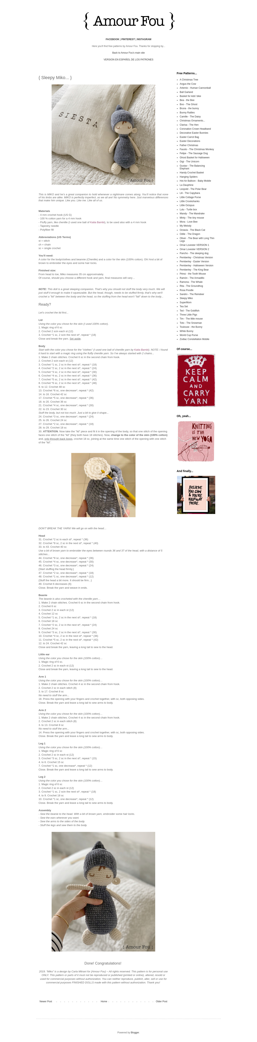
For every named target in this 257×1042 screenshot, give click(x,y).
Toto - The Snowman (191, 323)
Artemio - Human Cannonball (195, 87)
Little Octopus (187, 205)
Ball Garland (186, 92)
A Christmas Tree (189, 79)
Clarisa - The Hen (189, 124)
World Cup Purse (189, 335)
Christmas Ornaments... (192, 120)
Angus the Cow (188, 83)
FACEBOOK (112, 39)
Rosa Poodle (187, 290)
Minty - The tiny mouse (192, 217)
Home (104, 1001)
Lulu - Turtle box (188, 209)
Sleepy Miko (186, 298)
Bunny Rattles (187, 112)
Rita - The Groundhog (191, 286)
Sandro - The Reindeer (192, 294)
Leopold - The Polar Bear (193, 189)
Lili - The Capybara (190, 193)
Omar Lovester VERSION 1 (194, 245)
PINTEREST (128, 39)
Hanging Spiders (189, 176)
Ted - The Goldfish (189, 310)
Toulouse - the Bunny (191, 327)
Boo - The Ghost (188, 104)
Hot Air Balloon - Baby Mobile (195, 180)
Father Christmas (189, 145)
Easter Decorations (190, 141)
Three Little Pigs (188, 314)
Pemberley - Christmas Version (196, 257)
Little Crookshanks (190, 201)
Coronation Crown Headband (195, 128)
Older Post (161, 1001)
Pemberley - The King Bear (194, 269)
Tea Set (184, 306)
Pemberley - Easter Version (194, 261)
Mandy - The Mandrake (192, 213)
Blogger (135, 1032)
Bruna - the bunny (189, 108)
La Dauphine (186, 185)
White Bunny (186, 331)
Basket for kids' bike (190, 96)
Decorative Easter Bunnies (194, 132)
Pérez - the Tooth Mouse (193, 273)
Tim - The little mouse (191, 318)
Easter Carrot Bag (189, 137)
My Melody (185, 225)
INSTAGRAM (144, 39)
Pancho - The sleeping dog (194, 253)
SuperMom (186, 302)
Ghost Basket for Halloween (195, 157)
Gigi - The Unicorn (189, 161)
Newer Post (46, 1001)
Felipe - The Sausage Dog (194, 153)
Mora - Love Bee (189, 221)
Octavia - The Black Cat (192, 230)
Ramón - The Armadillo (192, 278)
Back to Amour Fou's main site (128, 52)
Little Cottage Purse (190, 197)
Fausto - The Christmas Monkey (197, 149)
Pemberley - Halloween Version (196, 265)
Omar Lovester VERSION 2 (194, 249)
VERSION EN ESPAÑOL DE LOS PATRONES (128, 59)
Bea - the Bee (187, 100)
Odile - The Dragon (190, 234)
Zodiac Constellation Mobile (194, 339)
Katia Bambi (97, 222)
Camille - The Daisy (190, 116)
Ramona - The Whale (191, 282)
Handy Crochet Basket (192, 172)
